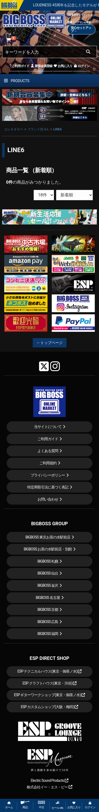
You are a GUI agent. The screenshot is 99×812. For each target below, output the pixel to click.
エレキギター (13, 129)
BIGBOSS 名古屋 (48, 597)
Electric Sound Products (49, 780)
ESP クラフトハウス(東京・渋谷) (49, 683)
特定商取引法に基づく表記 (47, 487)
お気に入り (62, 66)
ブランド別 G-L (38, 129)
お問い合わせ (47, 499)
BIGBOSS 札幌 (47, 561)
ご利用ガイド (19, 66)
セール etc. (57, 805)
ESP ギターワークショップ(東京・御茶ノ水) (49, 695)
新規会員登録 (41, 66)
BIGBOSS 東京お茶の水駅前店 (47, 537)
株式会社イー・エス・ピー (49, 787)
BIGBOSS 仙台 (47, 573)
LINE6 (57, 129)
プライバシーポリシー (48, 475)
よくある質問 (47, 451)
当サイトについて (48, 427)
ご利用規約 (47, 463)
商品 (25, 805)
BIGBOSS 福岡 (47, 634)
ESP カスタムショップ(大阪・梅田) (49, 707)
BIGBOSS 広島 (47, 622)
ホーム (9, 805)
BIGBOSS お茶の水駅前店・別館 (48, 549)
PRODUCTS (16, 81)
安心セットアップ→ (81, 29)
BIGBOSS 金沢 (47, 585)
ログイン (81, 66)
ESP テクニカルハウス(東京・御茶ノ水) (49, 671)
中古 (41, 805)
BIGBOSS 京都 (47, 609)
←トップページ (50, 343)
